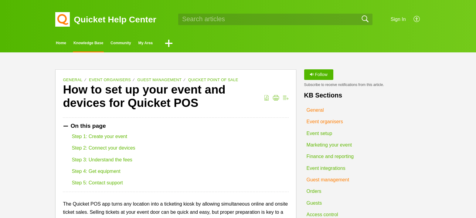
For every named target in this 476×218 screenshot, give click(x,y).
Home (72, 44)
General (72, 81)
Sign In (398, 19)
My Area (218, 44)
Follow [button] (319, 76)
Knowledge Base (120, 44)
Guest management (159, 81)
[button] (417, 19)
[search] (275, 19)
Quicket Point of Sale (213, 81)
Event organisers (110, 81)
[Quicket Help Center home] (62, 19)
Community (174, 44)
